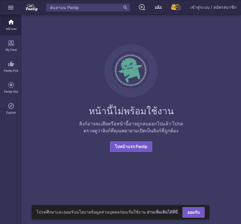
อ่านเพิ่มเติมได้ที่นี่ (162, 212)
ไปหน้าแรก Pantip (131, 146)
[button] (10, 7)
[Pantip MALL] (176, 7)
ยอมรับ (193, 212)
